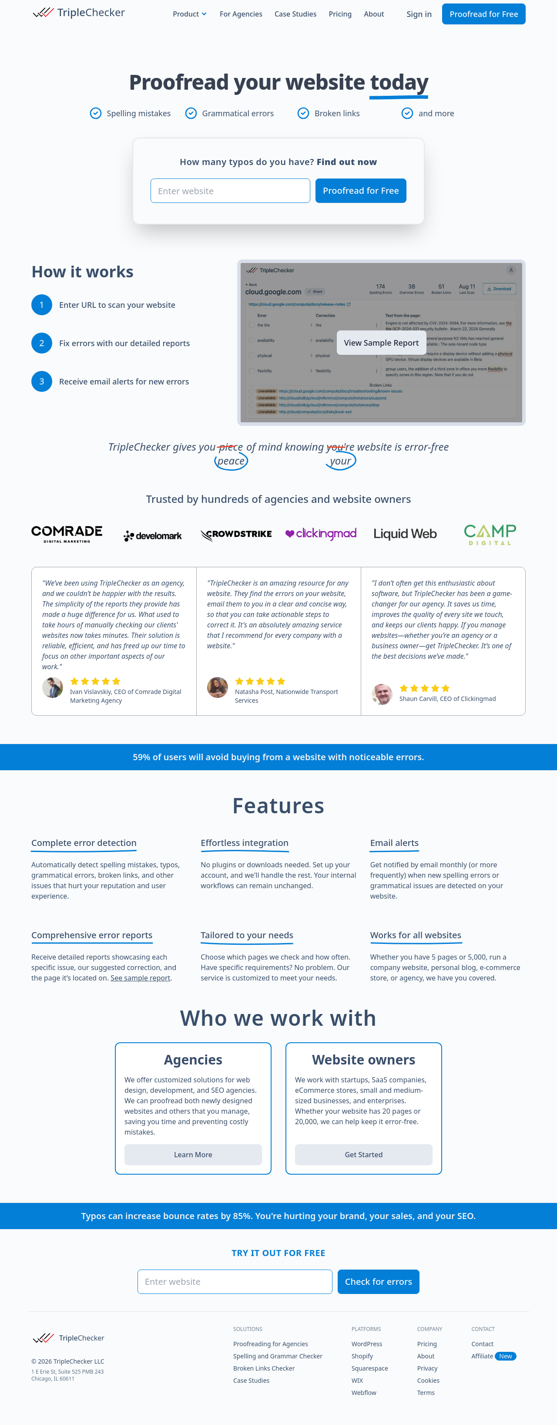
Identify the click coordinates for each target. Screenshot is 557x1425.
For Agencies (241, 14)
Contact (482, 1344)
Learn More (193, 1154)
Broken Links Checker (264, 1368)
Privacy (427, 1368)
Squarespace (370, 1368)
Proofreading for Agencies (270, 1344)
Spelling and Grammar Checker (277, 1356)
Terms (426, 1392)
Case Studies (296, 14)
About (374, 14)
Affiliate (493, 1356)
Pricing (340, 14)
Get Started (364, 1154)
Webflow (364, 1392)
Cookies (428, 1380)
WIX (357, 1380)
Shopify (362, 1356)
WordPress (367, 1344)
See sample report (140, 978)
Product (190, 14)
